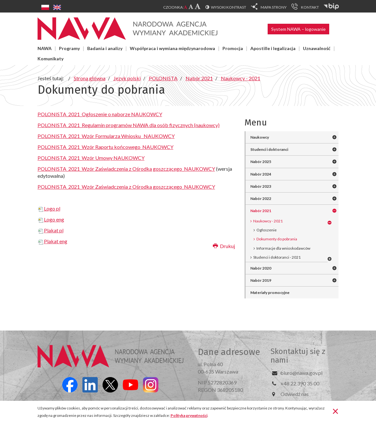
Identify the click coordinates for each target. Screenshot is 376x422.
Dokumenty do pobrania (276, 239)
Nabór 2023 (260, 186)
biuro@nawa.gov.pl (301, 373)
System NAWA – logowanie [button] (298, 29)
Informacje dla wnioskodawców (283, 248)
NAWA (45, 48)
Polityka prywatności (189, 415)
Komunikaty (50, 58)
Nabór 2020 (260, 268)
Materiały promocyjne (269, 292)
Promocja (232, 48)
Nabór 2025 (260, 161)
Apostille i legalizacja (273, 48)
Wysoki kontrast (228, 7)
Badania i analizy (104, 48)
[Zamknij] (335, 411)
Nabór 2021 (260, 210)
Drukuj (224, 246)
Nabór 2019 (260, 280)
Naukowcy (259, 137)
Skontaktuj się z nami (298, 355)
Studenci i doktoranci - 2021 (277, 257)
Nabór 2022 (260, 198)
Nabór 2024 (260, 174)
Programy (69, 48)
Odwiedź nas (294, 394)
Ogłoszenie (266, 230)
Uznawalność (316, 48)
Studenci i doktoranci (269, 149)
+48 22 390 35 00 (299, 383)
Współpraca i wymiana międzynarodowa (172, 48)
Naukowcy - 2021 (268, 221)
